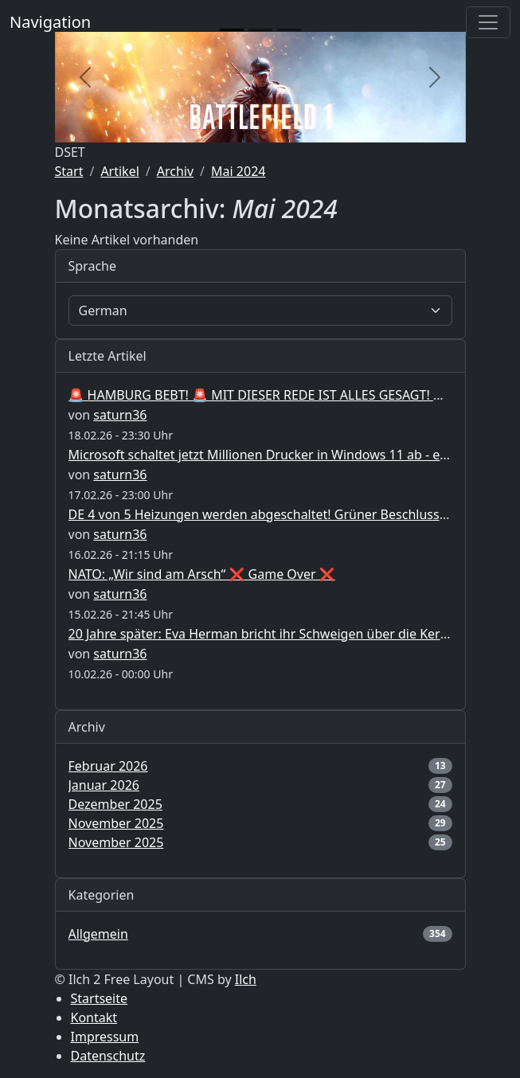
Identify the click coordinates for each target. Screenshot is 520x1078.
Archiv (175, 171)
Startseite (99, 998)
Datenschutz (108, 1055)
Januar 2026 (103, 785)
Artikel (119, 171)
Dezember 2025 (115, 804)
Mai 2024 (238, 171)
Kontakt (94, 1017)
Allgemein (98, 934)
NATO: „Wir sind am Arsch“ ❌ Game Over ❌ (201, 574)
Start (69, 171)
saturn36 (120, 415)
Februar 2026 (108, 766)
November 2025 (116, 823)
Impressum (105, 1036)
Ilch (245, 979)
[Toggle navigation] (488, 22)
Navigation (50, 22)
